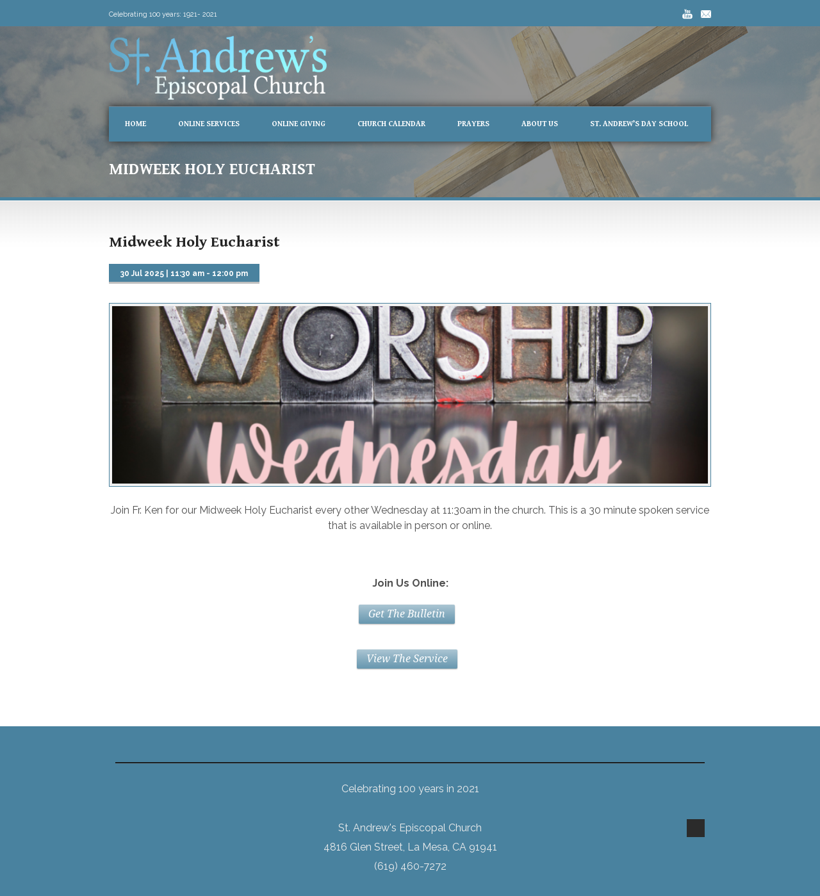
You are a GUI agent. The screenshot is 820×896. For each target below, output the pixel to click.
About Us (539, 124)
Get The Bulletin (406, 614)
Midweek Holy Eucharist (194, 242)
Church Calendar (391, 124)
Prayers (473, 124)
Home (135, 124)
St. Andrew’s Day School (639, 124)
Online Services (209, 124)
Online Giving (298, 124)
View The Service (407, 659)
